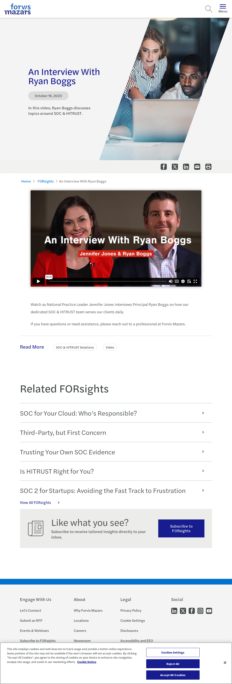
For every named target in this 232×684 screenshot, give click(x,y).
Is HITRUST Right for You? (114, 471)
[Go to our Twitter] (183, 610)
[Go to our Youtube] (209, 610)
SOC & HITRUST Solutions (75, 347)
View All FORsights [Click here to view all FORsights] (42, 502)
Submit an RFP (31, 620)
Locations (81, 620)
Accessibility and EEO (136, 640)
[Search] (208, 9)
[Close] (225, 663)
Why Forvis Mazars (88, 610)
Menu (222, 9)
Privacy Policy (130, 610)
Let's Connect (30, 610)
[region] (116, 663)
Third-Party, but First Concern (114, 432)
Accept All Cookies (172, 675)
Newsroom (82, 640)
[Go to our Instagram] (200, 610)
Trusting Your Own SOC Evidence (114, 451)
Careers (80, 630)
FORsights (46, 181)
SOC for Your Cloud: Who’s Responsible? (114, 413)
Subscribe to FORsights (181, 528)
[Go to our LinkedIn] (174, 610)
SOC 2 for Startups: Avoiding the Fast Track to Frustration (114, 490)
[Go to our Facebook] (192, 610)
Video (110, 347)
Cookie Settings (132, 620)
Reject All (172, 664)
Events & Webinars (34, 630)
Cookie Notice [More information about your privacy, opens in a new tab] (86, 662)
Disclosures (129, 630)
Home (26, 181)
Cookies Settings (172, 652)
